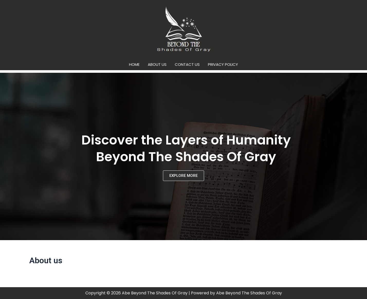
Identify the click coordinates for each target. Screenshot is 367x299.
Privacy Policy (223, 64)
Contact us (187, 64)
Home (134, 64)
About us (157, 64)
